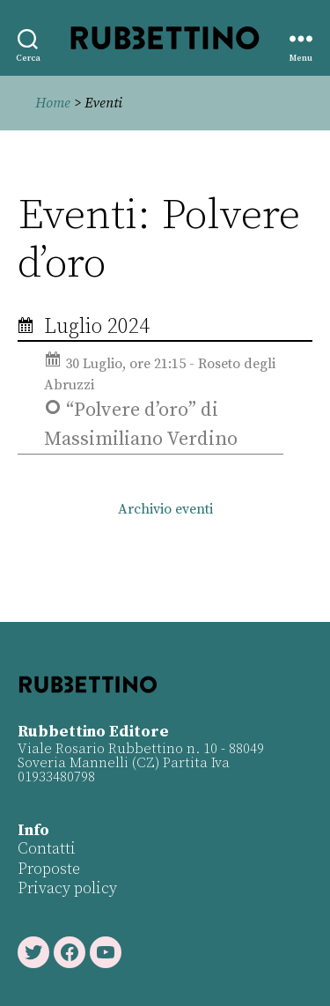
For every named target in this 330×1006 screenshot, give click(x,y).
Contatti (47, 849)
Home (52, 103)
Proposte (49, 869)
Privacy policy (67, 888)
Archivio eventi (165, 509)
